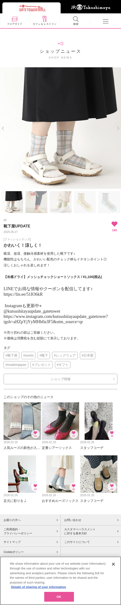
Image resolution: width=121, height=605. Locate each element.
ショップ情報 (61, 379)
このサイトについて (77, 542)
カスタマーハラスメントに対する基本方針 (80, 531)
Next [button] (118, 128)
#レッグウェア (65, 355)
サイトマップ (12, 542)
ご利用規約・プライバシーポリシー (18, 531)
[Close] (113, 566)
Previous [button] (3, 128)
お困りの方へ (12, 520)
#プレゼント (41, 365)
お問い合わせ (72, 520)
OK (59, 598)
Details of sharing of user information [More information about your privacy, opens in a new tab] (38, 589)
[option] (60, 128)
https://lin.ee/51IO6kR (23, 294)
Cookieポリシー (14, 552)
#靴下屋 (11, 355)
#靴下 (43, 355)
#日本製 (88, 355)
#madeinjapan (15, 365)
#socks (28, 355)
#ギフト (63, 365)
